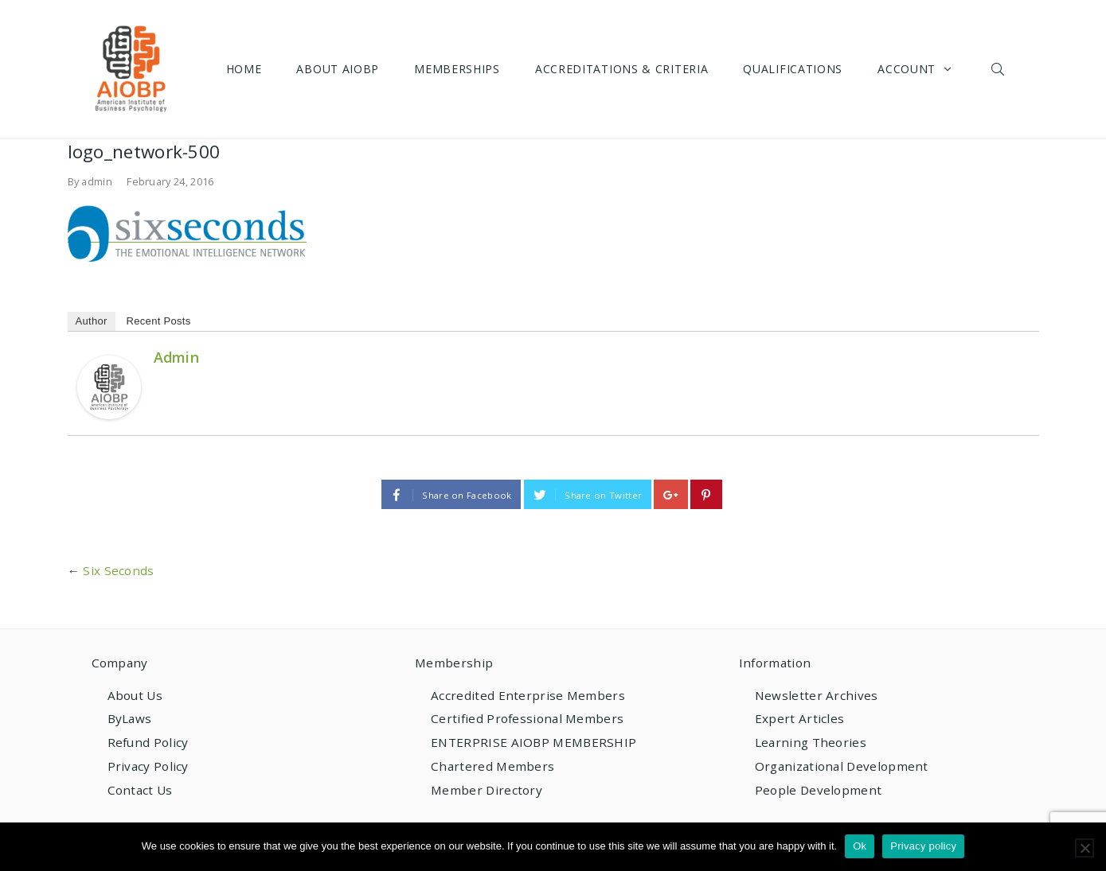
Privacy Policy (148, 766)
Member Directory (486, 790)
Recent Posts (159, 321)
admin (96, 181)
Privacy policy (923, 846)
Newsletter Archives (816, 695)
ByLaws (129, 718)
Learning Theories (810, 742)
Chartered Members (492, 766)
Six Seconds (118, 570)
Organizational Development (841, 766)
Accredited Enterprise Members (528, 695)
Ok (859, 846)
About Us (134, 695)
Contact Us (140, 790)
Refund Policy (148, 742)
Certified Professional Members (527, 718)
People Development (818, 790)
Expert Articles (800, 718)
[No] (1084, 847)
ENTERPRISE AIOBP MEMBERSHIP (533, 742)
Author (91, 321)
